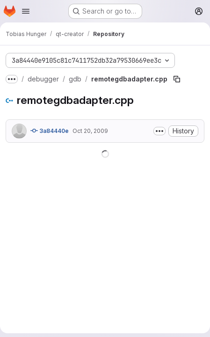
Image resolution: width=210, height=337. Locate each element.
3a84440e (49, 130)
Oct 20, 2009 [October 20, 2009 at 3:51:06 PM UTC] (90, 130)
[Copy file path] (176, 79)
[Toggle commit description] (159, 131)
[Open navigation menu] (25, 11)
